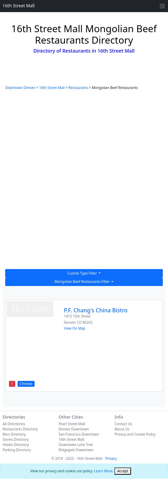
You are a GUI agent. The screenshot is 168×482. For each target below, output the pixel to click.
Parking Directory (17, 449)
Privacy (110, 458)
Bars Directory (14, 434)
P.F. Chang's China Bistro (96, 310)
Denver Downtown (73, 429)
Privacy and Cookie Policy (134, 434)
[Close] (122, 471)
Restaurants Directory (20, 429)
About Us (121, 429)
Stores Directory (16, 439)
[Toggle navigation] (162, 6)
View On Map (74, 328)
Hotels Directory (16, 444)
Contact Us (123, 423)
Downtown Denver (20, 87)
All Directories (14, 423)
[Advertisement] (84, 181)
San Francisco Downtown (78, 434)
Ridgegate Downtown (75, 449)
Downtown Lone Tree (75, 444)
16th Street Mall (19, 6)
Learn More (103, 470)
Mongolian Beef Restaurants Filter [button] (83, 281)
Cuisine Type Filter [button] (82, 273)
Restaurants (78, 87)
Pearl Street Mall (71, 423)
